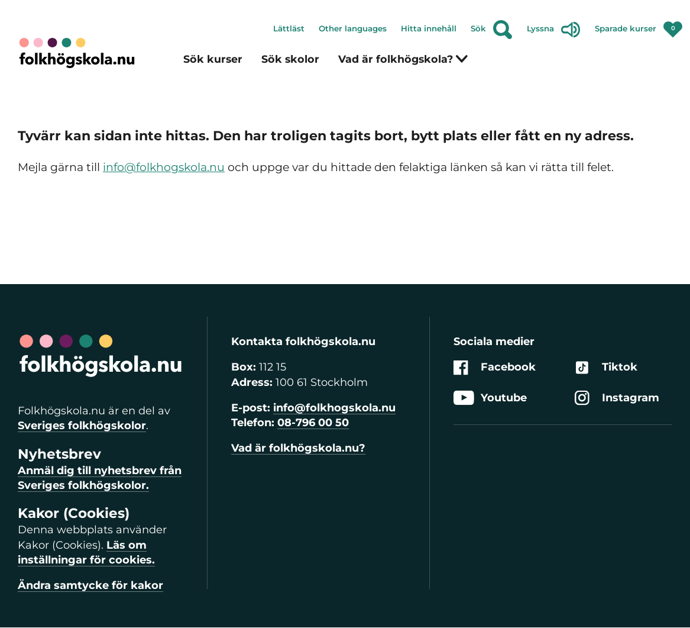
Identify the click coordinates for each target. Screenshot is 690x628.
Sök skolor (290, 59)
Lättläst (288, 28)
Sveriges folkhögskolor (82, 425)
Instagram (617, 398)
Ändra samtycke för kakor (90, 585)
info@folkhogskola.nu (164, 167)
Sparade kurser (639, 26)
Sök (492, 29)
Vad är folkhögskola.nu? (298, 448)
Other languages (353, 28)
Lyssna (554, 29)
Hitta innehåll (428, 28)
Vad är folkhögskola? (403, 59)
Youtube (490, 398)
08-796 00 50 (313, 422)
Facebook (494, 367)
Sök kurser (212, 59)
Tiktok (606, 367)
